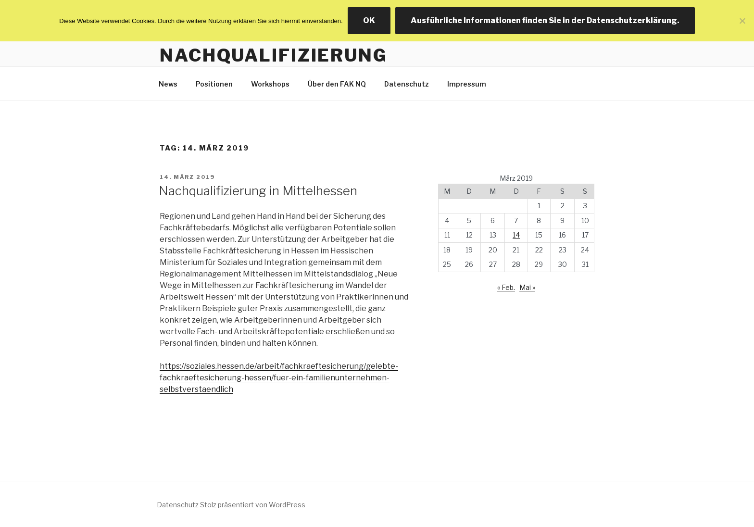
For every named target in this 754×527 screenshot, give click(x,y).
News (168, 84)
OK (369, 20)
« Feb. (506, 287)
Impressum (466, 84)
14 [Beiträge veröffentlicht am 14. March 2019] (516, 235)
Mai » (527, 287)
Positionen (214, 84)
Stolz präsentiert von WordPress (252, 505)
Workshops (270, 84)
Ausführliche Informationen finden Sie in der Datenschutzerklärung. (545, 20)
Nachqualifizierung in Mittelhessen (258, 190)
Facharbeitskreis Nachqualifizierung (274, 44)
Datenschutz (406, 84)
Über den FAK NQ (337, 84)
